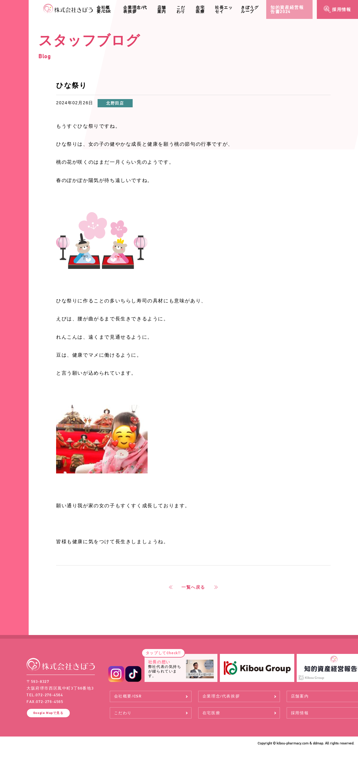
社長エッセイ (224, 9)
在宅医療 (200, 9)
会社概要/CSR (104, 9)
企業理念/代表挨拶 (135, 9)
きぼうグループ (250, 9)
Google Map (48, 713)
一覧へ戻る (193, 587)
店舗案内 (161, 9)
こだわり (181, 9)
